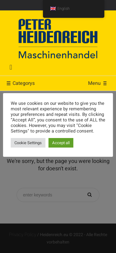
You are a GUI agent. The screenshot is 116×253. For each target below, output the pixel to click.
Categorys (20, 83)
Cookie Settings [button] (28, 143)
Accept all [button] (61, 143)
